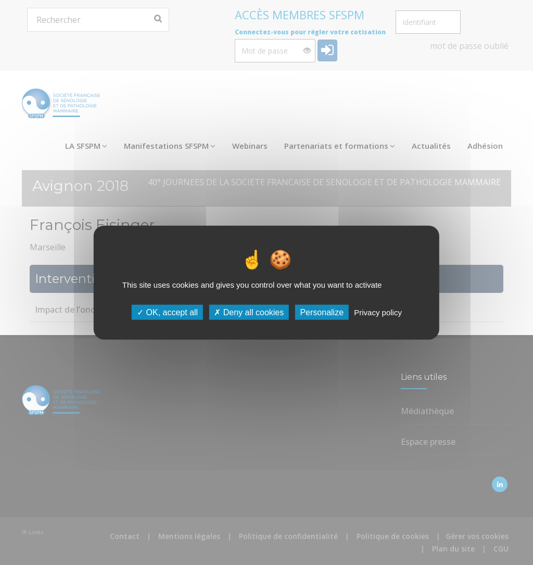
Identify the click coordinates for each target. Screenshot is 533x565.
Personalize (322, 311)
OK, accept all (167, 311)
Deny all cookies (249, 311)
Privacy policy (378, 311)
